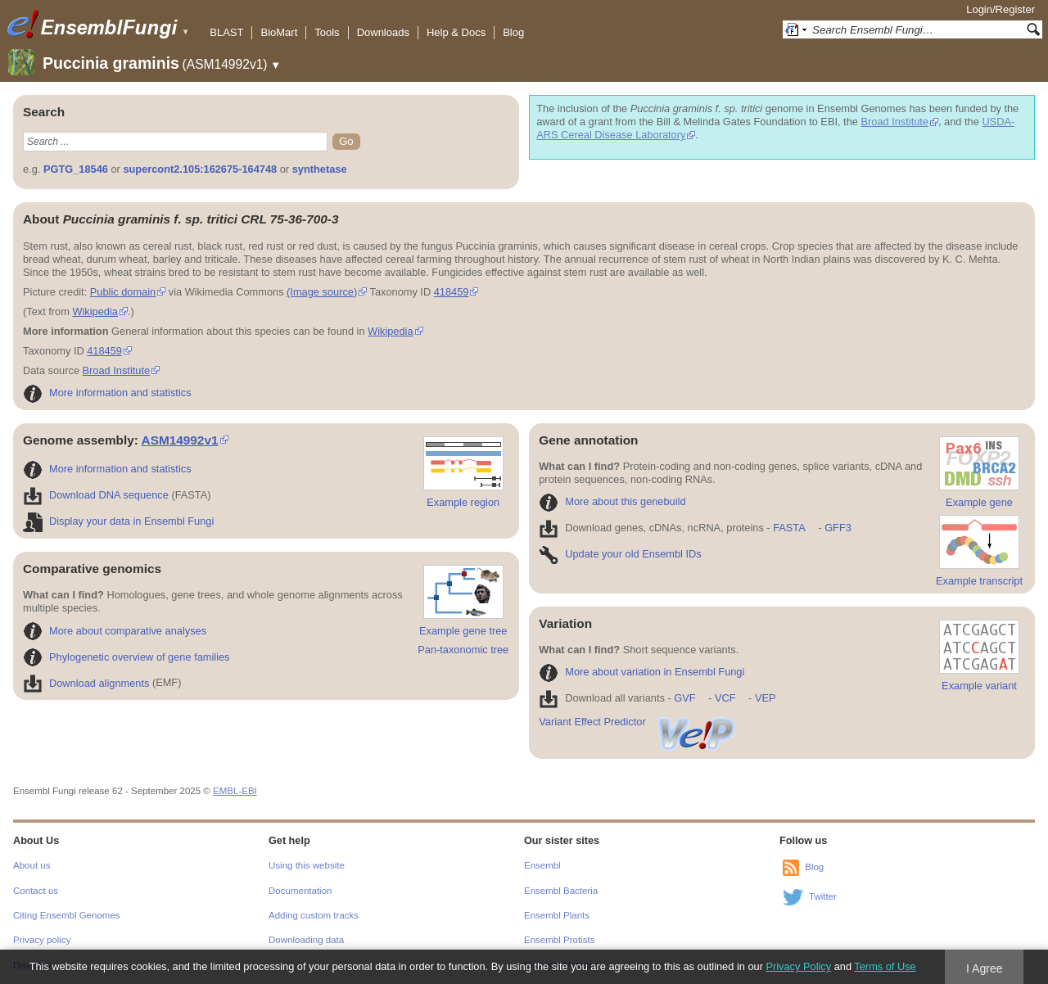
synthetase (319, 169)
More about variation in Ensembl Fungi (641, 672)
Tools (326, 32)
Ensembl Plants (557, 915)
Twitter (823, 896)
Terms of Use (884, 966)
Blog (513, 32)
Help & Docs (456, 32)
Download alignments (86, 683)
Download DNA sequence (96, 495)
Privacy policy (41, 940)
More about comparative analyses (114, 631)
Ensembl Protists (559, 940)
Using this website (307, 865)
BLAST (226, 32)
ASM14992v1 (180, 440)
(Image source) (322, 292)
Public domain (123, 292)
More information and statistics (107, 392)
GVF (684, 698)
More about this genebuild (612, 501)
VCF (725, 698)
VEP (765, 698)
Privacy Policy (798, 966)
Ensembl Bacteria (561, 891)
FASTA (789, 527)
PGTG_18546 (75, 169)
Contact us (35, 891)
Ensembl (542, 865)
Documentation (300, 891)
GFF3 (837, 527)
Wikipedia (94, 311)
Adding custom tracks (314, 915)
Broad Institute (894, 121)
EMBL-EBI (235, 791)
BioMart (278, 32)
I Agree (984, 968)
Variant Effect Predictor (638, 721)
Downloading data (306, 940)
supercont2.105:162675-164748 (200, 169)
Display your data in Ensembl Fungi (118, 521)
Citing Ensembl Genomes (66, 915)
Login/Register (1000, 9)
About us (31, 865)
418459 (451, 292)
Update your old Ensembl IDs (620, 554)
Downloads (383, 32)
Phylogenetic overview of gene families (126, 657)
